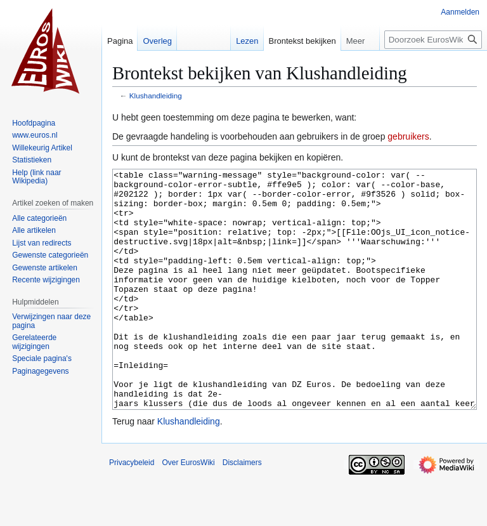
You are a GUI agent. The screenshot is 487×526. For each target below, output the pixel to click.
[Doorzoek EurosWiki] (433, 39)
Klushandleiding (155, 95)
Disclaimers (242, 510)
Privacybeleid (131, 510)
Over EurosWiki (188, 510)
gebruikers (408, 136)
